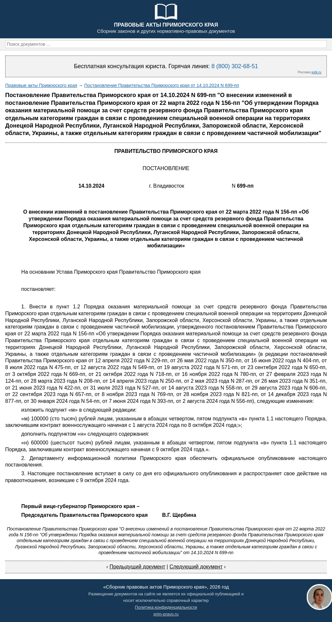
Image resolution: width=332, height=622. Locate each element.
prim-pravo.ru (165, 614)
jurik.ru (316, 72)
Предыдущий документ (137, 566)
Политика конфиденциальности (166, 607)
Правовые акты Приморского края (41, 85)
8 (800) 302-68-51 (234, 66)
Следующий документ (196, 566)
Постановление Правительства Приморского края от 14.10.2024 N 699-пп (161, 85)
